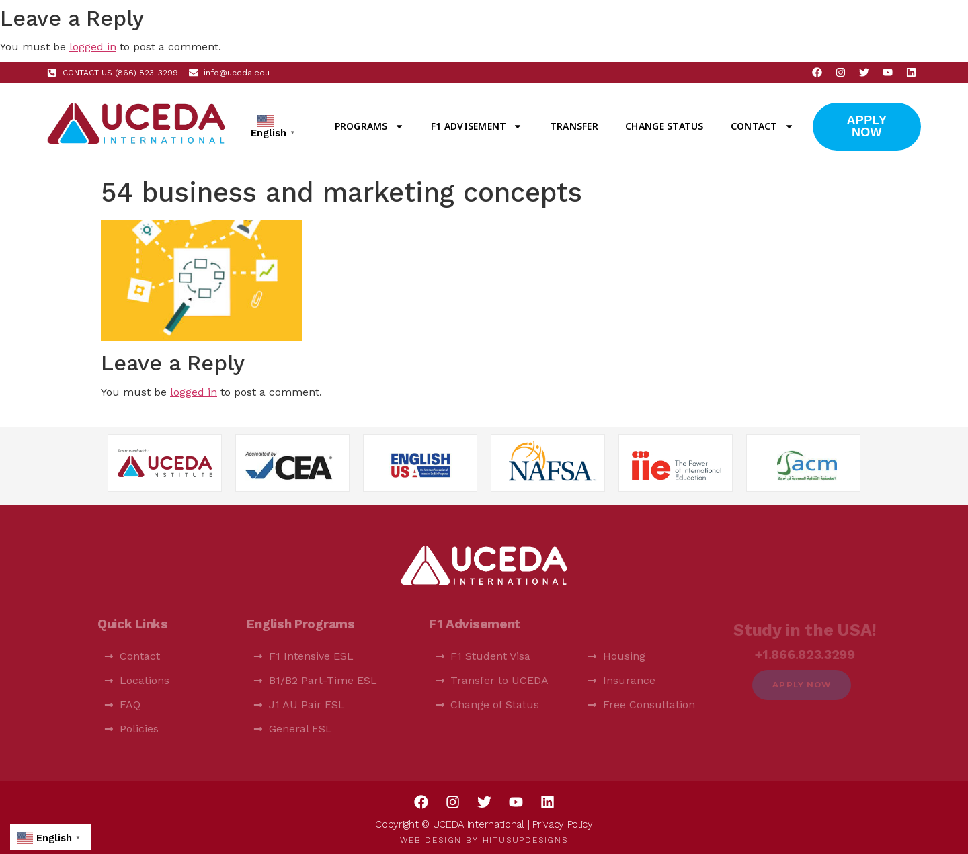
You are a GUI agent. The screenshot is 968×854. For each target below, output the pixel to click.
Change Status (664, 126)
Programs (369, 126)
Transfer (574, 126)
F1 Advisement (476, 126)
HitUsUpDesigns (525, 840)
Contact (762, 126)
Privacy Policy (562, 824)
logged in (92, 46)
